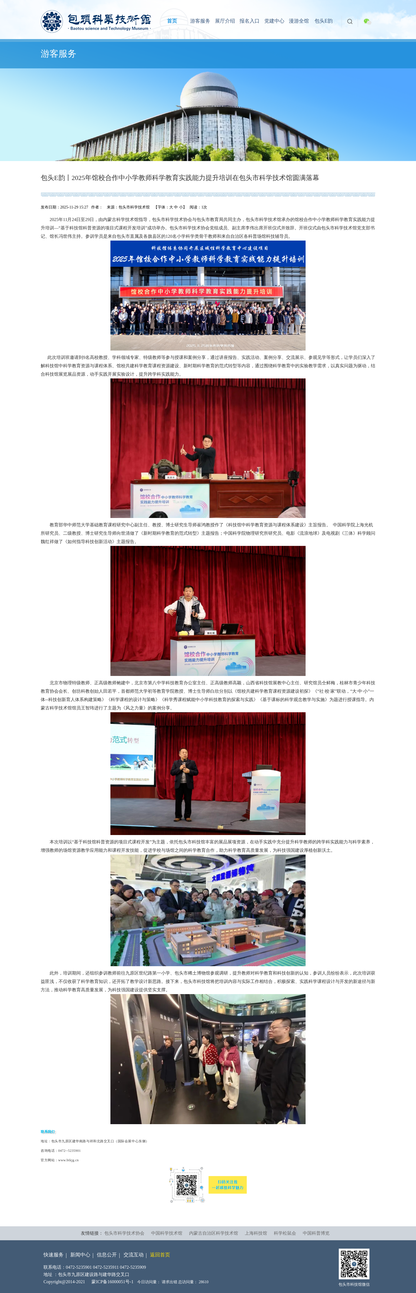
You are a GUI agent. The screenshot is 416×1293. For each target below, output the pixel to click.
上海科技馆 (256, 1233)
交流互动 (134, 1255)
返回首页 (160, 1255)
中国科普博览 (316, 1233)
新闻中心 (80, 1255)
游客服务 (200, 21)
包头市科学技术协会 (124, 1233)
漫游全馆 (299, 21)
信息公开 (107, 1255)
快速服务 (53, 1255)
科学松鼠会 (285, 1233)
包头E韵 (324, 21)
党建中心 (274, 21)
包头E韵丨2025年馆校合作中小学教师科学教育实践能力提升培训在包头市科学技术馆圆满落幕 (180, 177)
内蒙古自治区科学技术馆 (213, 1233)
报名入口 (250, 21)
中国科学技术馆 (166, 1233)
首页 (172, 21)
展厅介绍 (225, 21)
